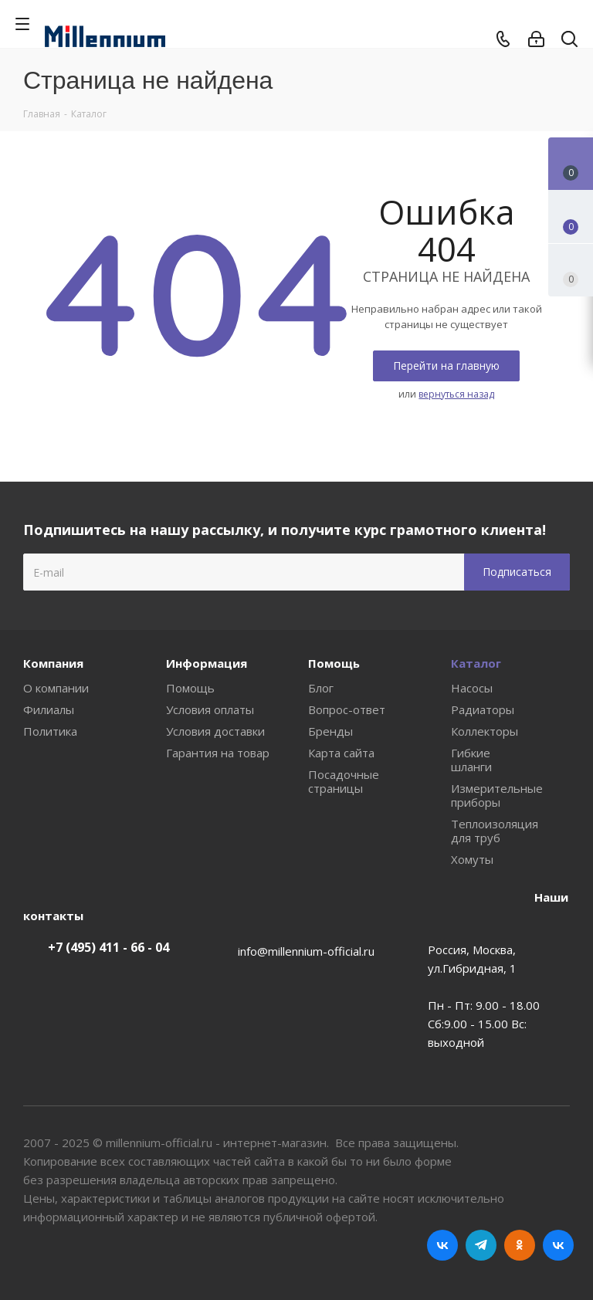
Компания (53, 663)
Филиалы (48, 709)
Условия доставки (215, 731)
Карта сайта (341, 752)
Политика (50, 731)
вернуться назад (456, 394)
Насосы (472, 688)
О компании (56, 688)
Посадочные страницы (343, 781)
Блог (321, 688)
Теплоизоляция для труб (494, 830)
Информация (206, 663)
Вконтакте (442, 1245)
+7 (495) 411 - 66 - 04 (108, 947)
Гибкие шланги (471, 759)
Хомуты (472, 859)
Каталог (476, 663)
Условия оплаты (210, 709)
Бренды (330, 731)
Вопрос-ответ (346, 709)
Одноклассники (519, 1245)
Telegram (481, 1245)
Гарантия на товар (217, 752)
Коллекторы (484, 731)
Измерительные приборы (497, 795)
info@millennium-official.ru (306, 951)
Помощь (190, 688)
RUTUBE (558, 1245)
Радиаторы (482, 709)
